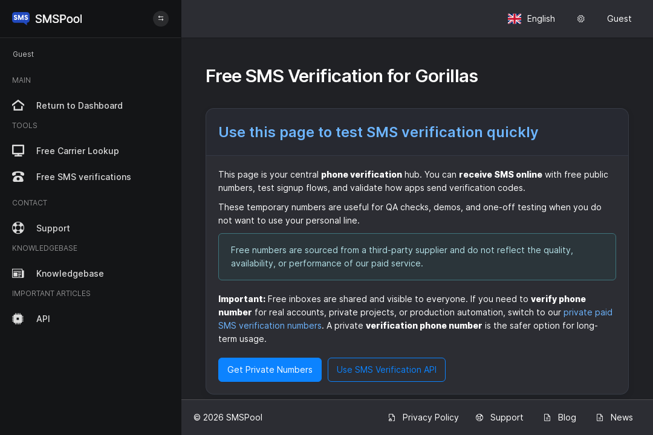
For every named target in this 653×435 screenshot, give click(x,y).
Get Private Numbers (270, 369)
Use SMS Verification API (387, 369)
